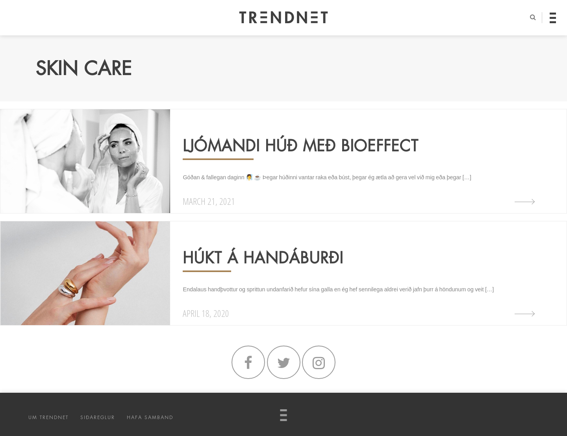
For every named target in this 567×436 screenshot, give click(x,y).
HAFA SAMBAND (150, 417)
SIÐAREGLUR (97, 417)
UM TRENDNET (48, 417)
